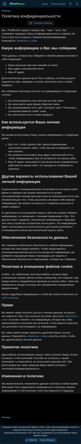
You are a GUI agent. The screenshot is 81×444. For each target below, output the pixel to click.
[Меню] (4, 4)
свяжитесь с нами (27, 40)
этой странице (10, 297)
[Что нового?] (70, 4)
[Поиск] (77, 4)
